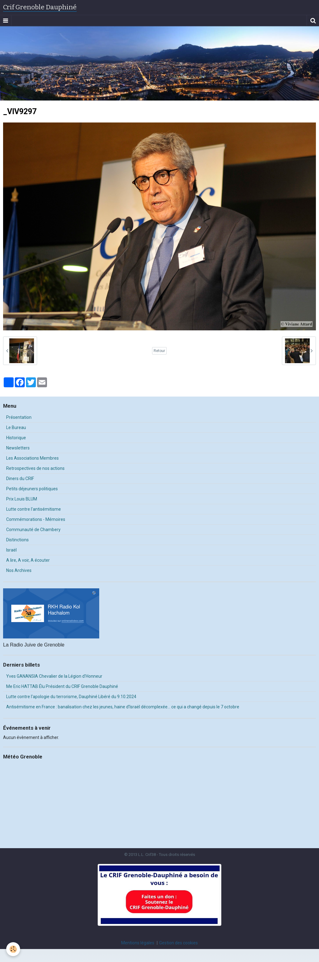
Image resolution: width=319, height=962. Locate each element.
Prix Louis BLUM (21, 498)
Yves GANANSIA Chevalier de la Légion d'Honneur (54, 676)
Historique (16, 437)
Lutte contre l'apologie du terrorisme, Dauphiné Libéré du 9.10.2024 (71, 696)
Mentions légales (137, 942)
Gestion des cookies (178, 942)
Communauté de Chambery (33, 529)
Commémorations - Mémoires (35, 519)
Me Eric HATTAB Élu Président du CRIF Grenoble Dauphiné (62, 686)
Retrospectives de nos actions (35, 468)
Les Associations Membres (32, 458)
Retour (159, 351)
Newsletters (18, 447)
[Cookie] (13, 949)
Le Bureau (16, 427)
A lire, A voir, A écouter (28, 560)
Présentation (19, 417)
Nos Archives (19, 570)
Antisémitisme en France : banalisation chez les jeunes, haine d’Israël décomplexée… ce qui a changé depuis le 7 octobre (122, 706)
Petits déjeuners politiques (32, 488)
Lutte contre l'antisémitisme (33, 509)
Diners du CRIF (20, 478)
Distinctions (17, 539)
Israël (11, 550)
